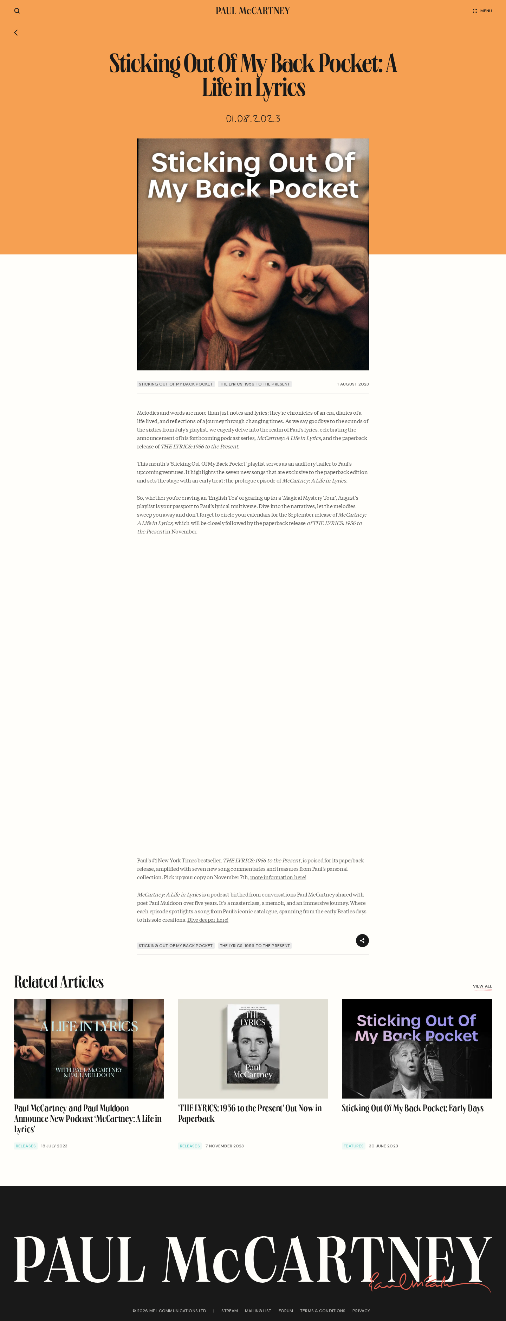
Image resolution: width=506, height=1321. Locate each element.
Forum (286, 1311)
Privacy (361, 1311)
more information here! (278, 877)
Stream (229, 1311)
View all (482, 986)
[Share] (362, 940)
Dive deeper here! (207, 919)
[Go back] (16, 32)
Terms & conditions (322, 1311)
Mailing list (258, 1311)
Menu (482, 11)
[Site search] (17, 10)
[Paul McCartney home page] (252, 10)
